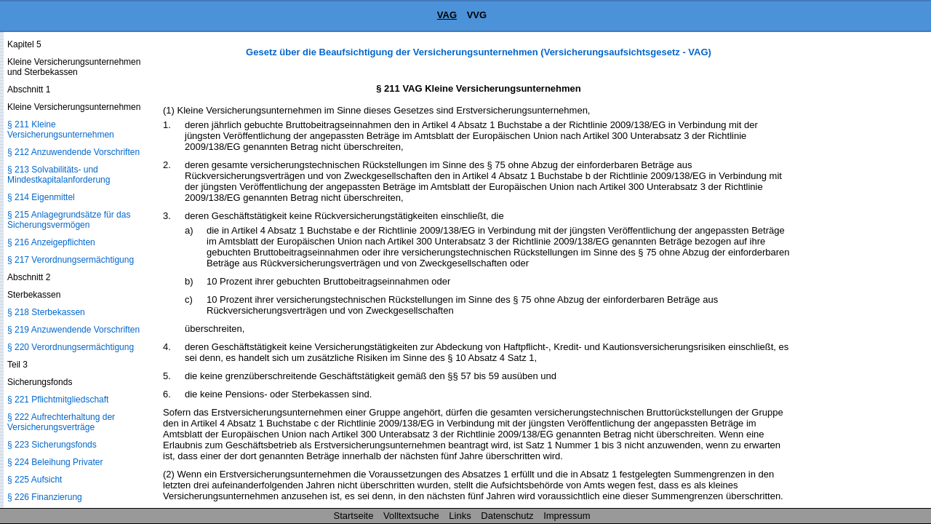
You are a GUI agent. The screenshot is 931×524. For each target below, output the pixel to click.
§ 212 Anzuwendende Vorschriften (73, 152)
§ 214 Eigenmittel (41, 197)
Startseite (354, 515)
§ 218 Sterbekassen (46, 312)
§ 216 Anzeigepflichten (51, 242)
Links (460, 515)
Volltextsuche (411, 515)
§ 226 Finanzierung (44, 497)
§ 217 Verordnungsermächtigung (70, 260)
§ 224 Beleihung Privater (55, 462)
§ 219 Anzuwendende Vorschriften (73, 330)
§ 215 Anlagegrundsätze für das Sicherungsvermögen (68, 220)
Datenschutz (507, 515)
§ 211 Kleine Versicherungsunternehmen (60, 129)
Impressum (566, 515)
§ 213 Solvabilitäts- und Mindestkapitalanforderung (58, 174)
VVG (477, 14)
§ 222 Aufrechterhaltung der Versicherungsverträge (61, 422)
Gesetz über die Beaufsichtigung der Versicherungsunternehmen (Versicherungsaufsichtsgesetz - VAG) (478, 52)
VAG (447, 14)
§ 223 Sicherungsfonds (52, 445)
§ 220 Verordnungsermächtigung (70, 347)
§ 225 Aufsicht (34, 480)
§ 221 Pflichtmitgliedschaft (57, 399)
